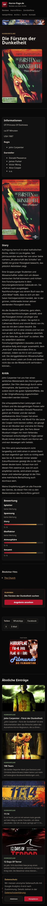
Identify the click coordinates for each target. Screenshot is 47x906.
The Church (9, 577)
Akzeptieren (33, 899)
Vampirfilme (7, 14)
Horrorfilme (15, 10)
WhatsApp (18, 621)
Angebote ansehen (23, 602)
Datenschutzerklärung (15, 892)
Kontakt (32, 14)
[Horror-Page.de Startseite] (15, 4)
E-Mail (14, 626)
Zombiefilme (28, 10)
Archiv (16, 14)
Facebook (31, 621)
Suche (24, 14)
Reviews (5, 10)
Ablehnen (14, 899)
